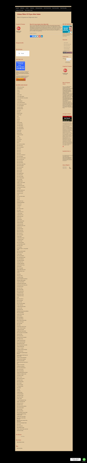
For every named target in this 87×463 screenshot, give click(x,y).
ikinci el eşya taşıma (20, 300)
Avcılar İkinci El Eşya (20, 239)
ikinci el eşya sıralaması (20, 242)
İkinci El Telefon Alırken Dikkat (21, 320)
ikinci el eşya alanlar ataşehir (21, 251)
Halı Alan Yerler (19, 139)
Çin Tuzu (18, 272)
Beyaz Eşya (18, 111)
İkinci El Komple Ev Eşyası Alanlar (22, 412)
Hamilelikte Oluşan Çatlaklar (21, 280)
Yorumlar (31, 33)
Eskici (18, 116)
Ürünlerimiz (32, 8)
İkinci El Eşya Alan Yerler (21, 378)
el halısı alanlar (19, 114)
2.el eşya (25, 72)
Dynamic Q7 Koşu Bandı (20, 364)
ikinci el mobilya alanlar (20, 177)
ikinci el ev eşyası (19, 170)
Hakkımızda (22, 8)
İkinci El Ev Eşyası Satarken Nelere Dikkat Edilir (22, 421)
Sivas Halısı (18, 390)
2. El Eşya (18, 91)
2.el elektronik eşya (20, 88)
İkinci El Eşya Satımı (20, 230)
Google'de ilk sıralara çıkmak (21, 306)
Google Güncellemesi (67, 48)
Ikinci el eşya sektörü (20, 410)
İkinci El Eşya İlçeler (55, 8)
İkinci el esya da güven (20, 147)
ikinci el (18, 142)
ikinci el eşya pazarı (20, 425)
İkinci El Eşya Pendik (20, 289)
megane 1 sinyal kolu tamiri (21, 401)
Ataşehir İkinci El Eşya (20, 295)
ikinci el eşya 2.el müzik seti (21, 154)
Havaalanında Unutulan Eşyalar (21, 283)
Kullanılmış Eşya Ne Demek (21, 187)
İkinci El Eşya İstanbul (20, 165)
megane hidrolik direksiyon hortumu (22, 372)
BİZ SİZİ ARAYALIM (47, 8)
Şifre (65, 59)
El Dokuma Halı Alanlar (20, 329)
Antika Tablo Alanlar (20, 108)
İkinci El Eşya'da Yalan (20, 291)
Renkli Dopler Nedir (20, 309)
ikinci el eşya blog (19, 448)
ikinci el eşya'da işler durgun (21, 341)
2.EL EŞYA (18, 207)
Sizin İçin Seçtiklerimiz (20, 258)
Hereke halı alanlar (19, 409)
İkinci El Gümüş (19, 171)
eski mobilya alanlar (20, 125)
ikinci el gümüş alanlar (20, 173)
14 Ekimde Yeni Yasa (20, 351)
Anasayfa (17, 8)
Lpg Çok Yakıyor (19, 315)
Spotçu (18, 297)
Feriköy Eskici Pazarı (20, 216)
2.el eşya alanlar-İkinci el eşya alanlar (22, 97)
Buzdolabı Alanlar (19, 113)
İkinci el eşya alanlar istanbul (21, 157)
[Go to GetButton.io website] (84, 461)
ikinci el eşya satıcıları (20, 369)
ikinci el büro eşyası (20, 145)
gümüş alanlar (19, 131)
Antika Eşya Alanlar (20, 107)
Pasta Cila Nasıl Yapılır (20, 407)
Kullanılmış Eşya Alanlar (20, 185)
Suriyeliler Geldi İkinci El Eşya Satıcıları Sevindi (21, 414)
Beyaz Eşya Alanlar (20, 245)
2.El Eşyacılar (19, 99)
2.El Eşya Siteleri (19, 219)
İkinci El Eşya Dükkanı (20, 312)
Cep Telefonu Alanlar (20, 277)
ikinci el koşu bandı (20, 174)
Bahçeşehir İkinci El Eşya (20, 343)
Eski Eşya (18, 117)
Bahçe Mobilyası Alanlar (29, 10)
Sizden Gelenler (66, 42)
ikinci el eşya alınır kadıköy (21, 303)
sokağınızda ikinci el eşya (20, 271)
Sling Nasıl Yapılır (19, 334)
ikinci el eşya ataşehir (20, 234)
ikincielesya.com (19, 227)
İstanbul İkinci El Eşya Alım (21, 225)
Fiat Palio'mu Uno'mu (20, 286)
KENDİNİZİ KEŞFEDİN (20, 202)
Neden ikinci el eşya (20, 193)
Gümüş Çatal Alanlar (20, 222)
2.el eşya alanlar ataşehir (20, 96)
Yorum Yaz (34, 33)
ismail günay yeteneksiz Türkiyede (22, 349)
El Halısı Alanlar (19, 254)
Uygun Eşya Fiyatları (20, 228)
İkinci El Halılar (19, 383)
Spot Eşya (18, 197)
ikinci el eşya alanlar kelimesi (21, 367)
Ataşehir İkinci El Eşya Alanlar (21, 331)
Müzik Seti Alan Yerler (20, 231)
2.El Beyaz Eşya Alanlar (20, 87)
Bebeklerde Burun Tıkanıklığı (21, 359)
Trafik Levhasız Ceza (20, 261)
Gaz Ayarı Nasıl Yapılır (20, 321)
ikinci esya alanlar (19, 179)
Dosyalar (27, 8)
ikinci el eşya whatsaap (20, 370)
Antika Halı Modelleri (20, 393)
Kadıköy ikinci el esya (20, 211)
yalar (21, 71)
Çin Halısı (18, 389)
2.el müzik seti (19, 205)
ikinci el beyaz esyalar (20, 208)
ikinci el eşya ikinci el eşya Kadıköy (22, 332)
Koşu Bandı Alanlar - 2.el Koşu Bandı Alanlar (22, 249)
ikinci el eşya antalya (20, 162)
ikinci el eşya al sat (19, 233)
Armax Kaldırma (19, 247)
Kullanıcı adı (64, 58)
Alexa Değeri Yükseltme (20, 260)
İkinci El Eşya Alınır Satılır (67, 44)
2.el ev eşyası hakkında (20, 105)
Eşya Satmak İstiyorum (20, 128)
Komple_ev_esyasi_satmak (21, 182)
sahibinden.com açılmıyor (20, 366)
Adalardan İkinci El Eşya (20, 237)
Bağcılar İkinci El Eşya (20, 294)
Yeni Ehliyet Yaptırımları (20, 263)
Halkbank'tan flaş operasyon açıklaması (22, 311)
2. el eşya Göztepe (19, 213)
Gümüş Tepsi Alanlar (20, 134)
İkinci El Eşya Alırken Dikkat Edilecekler (21, 418)
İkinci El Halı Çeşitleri (20, 381)
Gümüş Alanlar (19, 130)
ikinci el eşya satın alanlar (20, 360)
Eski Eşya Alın (19, 217)
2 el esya (18, 90)
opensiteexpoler (19, 266)
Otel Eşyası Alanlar (20, 275)
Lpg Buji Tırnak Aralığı (20, 314)
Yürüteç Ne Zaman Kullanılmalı (21, 357)
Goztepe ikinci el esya (20, 214)
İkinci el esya (65, 86)
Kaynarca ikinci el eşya (67, 47)
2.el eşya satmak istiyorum (21, 102)
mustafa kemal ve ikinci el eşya (21, 326)
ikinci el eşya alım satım (20, 159)
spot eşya (18, 199)
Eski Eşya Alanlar (19, 122)
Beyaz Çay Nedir (19, 301)
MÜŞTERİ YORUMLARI (21, 190)
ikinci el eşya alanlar (20, 156)
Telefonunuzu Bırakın (39, 8)
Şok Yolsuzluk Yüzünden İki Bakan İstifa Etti (22, 353)
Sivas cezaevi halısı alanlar (21, 196)
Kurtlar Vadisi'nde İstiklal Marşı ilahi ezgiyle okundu (22, 356)
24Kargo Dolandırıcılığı (20, 346)
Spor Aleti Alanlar (19, 323)
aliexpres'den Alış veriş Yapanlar (21, 337)
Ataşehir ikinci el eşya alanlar (21, 416)
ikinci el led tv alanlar (20, 176)
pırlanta (18, 194)
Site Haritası (23, 436)
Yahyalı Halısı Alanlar (20, 395)
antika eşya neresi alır (20, 403)
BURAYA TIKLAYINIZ (66, 36)
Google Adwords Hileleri (20, 281)
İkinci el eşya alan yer (20, 298)
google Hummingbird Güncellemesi (22, 278)
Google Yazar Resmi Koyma (21, 340)
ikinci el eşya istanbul (20, 167)
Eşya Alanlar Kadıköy (20, 127)
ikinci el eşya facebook (67, 45)
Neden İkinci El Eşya (20, 191)
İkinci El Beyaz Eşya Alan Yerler (22, 104)
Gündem (18, 136)
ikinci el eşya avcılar (20, 252)
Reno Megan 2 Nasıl (20, 338)
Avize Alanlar (19, 110)
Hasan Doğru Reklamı (20, 318)
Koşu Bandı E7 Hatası (20, 375)
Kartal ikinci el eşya (20, 404)
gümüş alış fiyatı (19, 133)
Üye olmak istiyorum (67, 62)
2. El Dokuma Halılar (20, 386)
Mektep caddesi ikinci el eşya (21, 269)
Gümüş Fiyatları (19, 236)
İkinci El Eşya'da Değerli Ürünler (22, 422)
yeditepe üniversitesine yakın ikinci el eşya (22, 363)
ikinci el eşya (19, 148)
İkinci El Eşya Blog (63, 8)
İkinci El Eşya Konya (20, 335)
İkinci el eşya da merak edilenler (21, 406)
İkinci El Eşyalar (19, 168)
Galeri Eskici (19, 274)
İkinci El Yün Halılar (20, 384)
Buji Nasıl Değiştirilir (20, 317)
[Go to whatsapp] (84, 459)
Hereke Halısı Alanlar (20, 430)
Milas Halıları (19, 387)
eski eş (19, 71)
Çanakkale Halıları (19, 392)
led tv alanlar (19, 188)
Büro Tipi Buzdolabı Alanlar (21, 257)
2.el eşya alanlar (19, 94)
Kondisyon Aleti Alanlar (19, 10)
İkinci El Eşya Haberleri (20, 255)
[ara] (22, 53)
